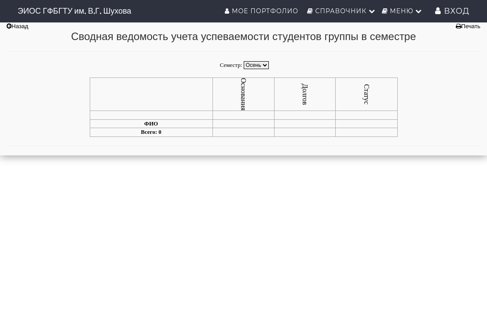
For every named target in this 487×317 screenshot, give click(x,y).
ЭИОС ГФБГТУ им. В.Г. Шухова (74, 11)
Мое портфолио (262, 11)
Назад (17, 26)
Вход (452, 11)
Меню (402, 11)
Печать (468, 26)
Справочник (341, 11)
